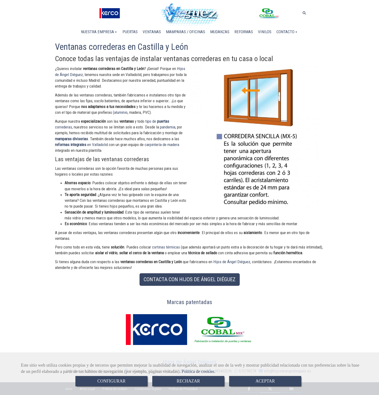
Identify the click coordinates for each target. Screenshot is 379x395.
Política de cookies (198, 371)
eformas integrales (71, 144)
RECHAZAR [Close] (188, 381)
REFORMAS (243, 31)
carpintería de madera (162, 144)
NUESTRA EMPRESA (99, 31)
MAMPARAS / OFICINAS (185, 31)
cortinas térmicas (166, 247)
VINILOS (264, 31)
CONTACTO (287, 31)
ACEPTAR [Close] (265, 381)
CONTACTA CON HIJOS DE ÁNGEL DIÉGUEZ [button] (190, 279)
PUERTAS (130, 31)
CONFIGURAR (111, 381)
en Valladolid (97, 144)
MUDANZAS (219, 31)
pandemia (167, 127)
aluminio (121, 112)
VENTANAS (152, 31)
